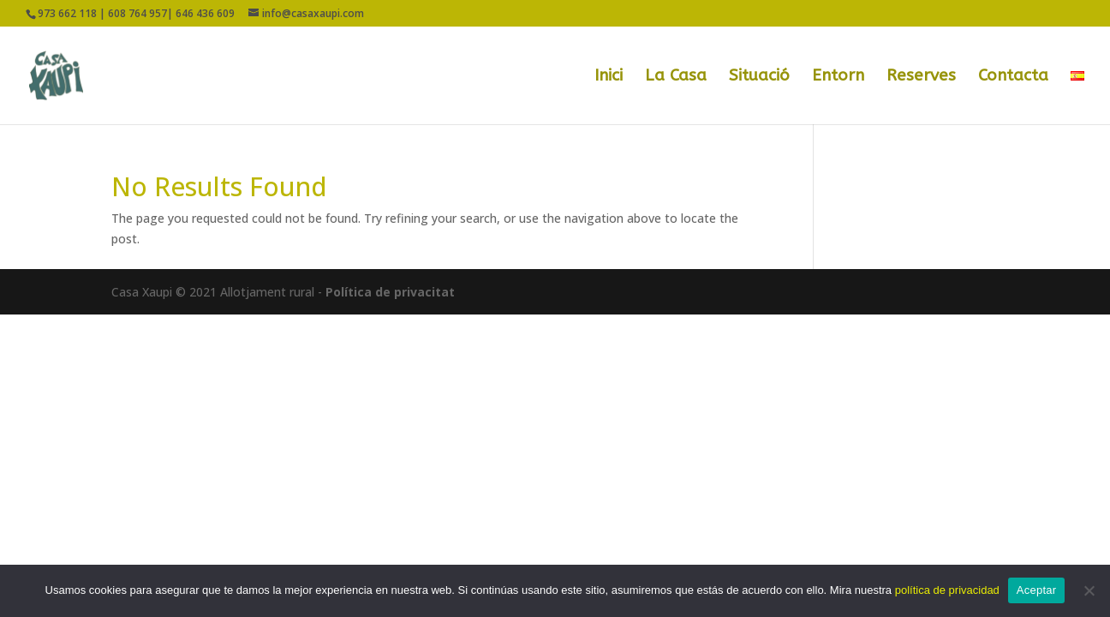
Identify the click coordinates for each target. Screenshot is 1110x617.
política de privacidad (947, 590)
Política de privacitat (390, 292)
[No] (1088, 590)
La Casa (676, 77)
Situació (759, 77)
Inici (608, 77)
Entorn (838, 77)
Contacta (1013, 77)
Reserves (921, 77)
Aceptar (1037, 590)
